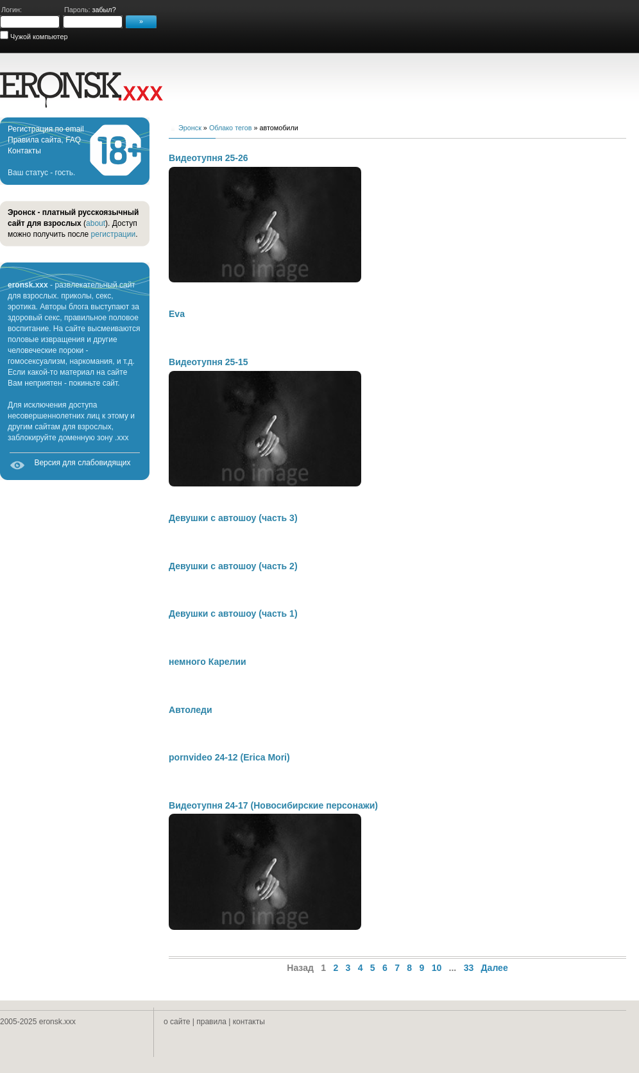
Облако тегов (230, 128)
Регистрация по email (46, 128)
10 (437, 968)
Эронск (189, 128)
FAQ (73, 139)
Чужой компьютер (37, 36)
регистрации (113, 234)
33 (469, 968)
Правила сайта (34, 139)
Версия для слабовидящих (82, 462)
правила (211, 1021)
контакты (249, 1021)
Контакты (24, 150)
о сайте (177, 1021)
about (95, 223)
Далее (494, 968)
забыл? (103, 9)
